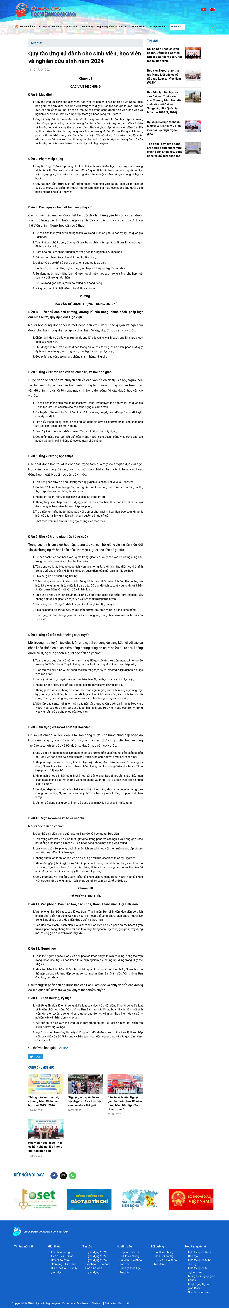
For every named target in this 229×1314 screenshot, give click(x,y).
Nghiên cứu (72, 26)
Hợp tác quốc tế (107, 26)
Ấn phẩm (125, 1272)
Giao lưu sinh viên (199, 1292)
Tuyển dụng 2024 (96, 1260)
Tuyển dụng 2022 (96, 1256)
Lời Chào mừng (60, 1252)
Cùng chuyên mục (41, 1067)
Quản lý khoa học (130, 1268)
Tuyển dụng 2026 (96, 1252)
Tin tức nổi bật (27, 26)
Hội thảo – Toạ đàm (97, 1264)
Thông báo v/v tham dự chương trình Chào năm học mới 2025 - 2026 (43, 1101)
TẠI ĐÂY (63, 1048)
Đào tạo (124, 26)
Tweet (38, 1056)
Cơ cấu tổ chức (60, 1260)
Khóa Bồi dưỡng (164, 1256)
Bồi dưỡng (88, 26)
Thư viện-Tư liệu (158, 26)
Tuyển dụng (92, 1272)
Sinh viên (177, 26)
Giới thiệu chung (129, 1256)
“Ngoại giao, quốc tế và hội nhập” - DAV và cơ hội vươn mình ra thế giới (84, 1101)
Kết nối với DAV (29, 1175)
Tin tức (57, 26)
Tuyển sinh (139, 26)
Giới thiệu (44, 26)
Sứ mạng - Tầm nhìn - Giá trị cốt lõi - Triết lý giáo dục (64, 1268)
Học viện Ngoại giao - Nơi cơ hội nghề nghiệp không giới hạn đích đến (45, 1146)
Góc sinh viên (93, 1268)
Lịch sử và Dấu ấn (62, 1256)
